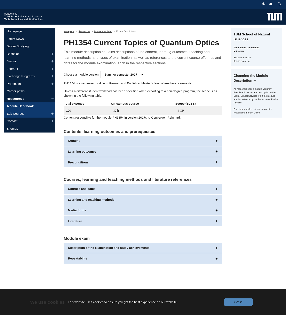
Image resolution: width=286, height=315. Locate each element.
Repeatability (77, 266)
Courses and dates (81, 196)
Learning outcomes (82, 159)
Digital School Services (245, 103)
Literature (75, 229)
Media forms (77, 218)
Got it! (238, 302)
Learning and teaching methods (91, 207)
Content (74, 148)
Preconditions (78, 170)
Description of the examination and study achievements (109, 255)
